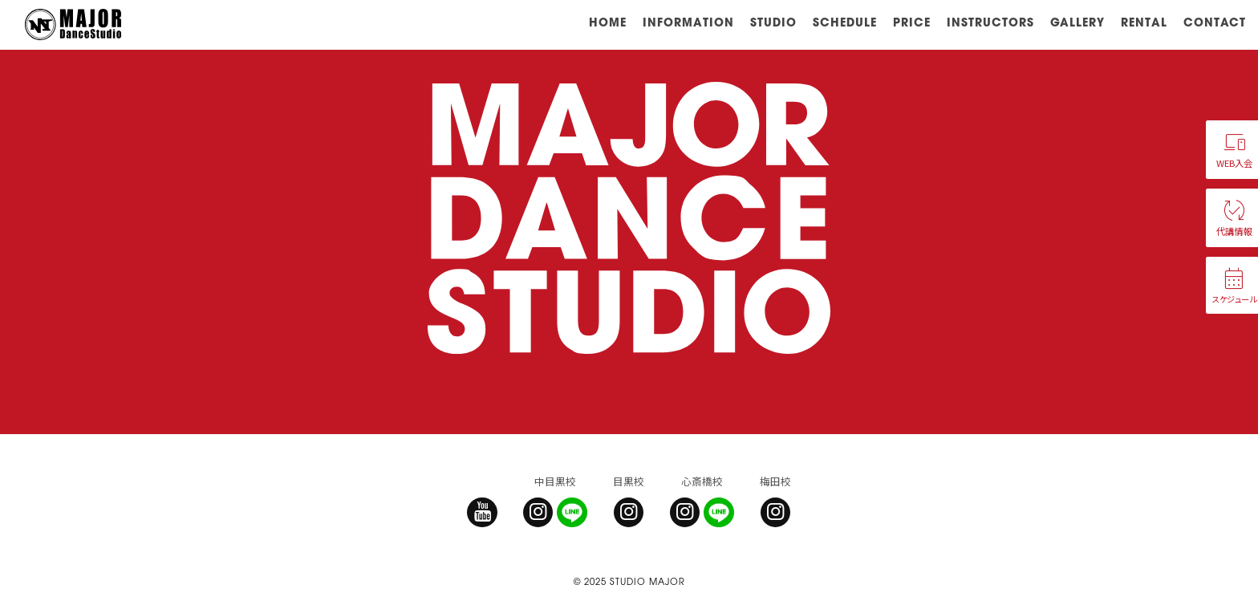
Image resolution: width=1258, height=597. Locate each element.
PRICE (912, 22)
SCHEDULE (845, 22)
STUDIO (773, 22)
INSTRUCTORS (990, 22)
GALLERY (1077, 22)
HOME (608, 22)
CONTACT (1214, 22)
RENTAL (1144, 22)
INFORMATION (688, 22)
